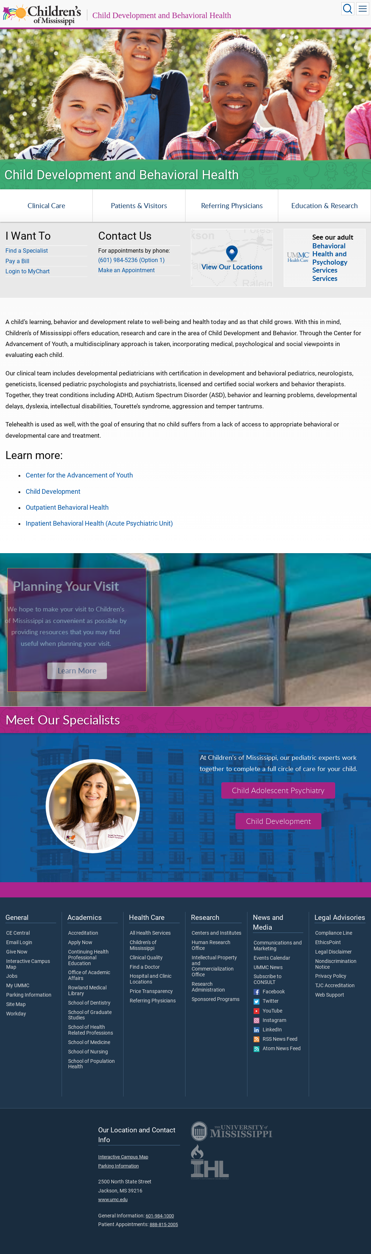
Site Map (16, 1004)
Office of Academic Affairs (89, 975)
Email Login (19, 943)
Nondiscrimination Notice (336, 964)
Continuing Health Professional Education (88, 957)
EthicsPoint (328, 943)
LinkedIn (268, 1030)
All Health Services (150, 933)
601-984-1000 (160, 1216)
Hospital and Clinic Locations (150, 979)
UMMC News (268, 968)
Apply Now (80, 943)
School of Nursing (88, 1052)
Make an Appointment (126, 270)
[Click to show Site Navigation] (362, 8)
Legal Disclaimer (333, 952)
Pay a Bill (17, 261)
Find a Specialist (26, 250)
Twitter (266, 1001)
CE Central (18, 933)
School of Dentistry (89, 1003)
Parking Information (28, 995)
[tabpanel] (185, 89)
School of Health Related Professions (90, 1030)
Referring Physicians (232, 205)
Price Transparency (151, 991)
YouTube (268, 1011)
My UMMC (17, 986)
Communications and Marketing (278, 946)
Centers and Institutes (216, 933)
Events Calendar (272, 958)
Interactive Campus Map (28, 964)
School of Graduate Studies (90, 1015)
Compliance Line (333, 933)
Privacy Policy (330, 976)
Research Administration (208, 987)
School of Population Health (91, 1064)
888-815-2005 (164, 1224)
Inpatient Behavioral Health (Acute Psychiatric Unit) (99, 523)
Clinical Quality (146, 958)
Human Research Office (211, 945)
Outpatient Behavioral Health (67, 507)
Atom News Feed (277, 1049)
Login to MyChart (27, 271)
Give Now (17, 952)
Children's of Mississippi (143, 945)
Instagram (270, 1020)
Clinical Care (46, 205)
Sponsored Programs (215, 999)
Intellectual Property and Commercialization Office (214, 966)
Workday (16, 1014)
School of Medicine (89, 1042)
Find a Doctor (145, 967)
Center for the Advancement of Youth (79, 475)
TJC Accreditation (335, 986)
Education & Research (324, 205)
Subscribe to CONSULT (268, 979)
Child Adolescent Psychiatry (278, 790)
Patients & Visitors (139, 205)
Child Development (53, 491)
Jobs (11, 976)
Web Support (329, 995)
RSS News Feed (275, 1039)
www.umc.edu (113, 1199)
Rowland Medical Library (87, 991)
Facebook (269, 992)
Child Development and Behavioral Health (161, 15)
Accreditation (83, 933)
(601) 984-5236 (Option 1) (131, 260)
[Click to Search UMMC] (347, 8)
